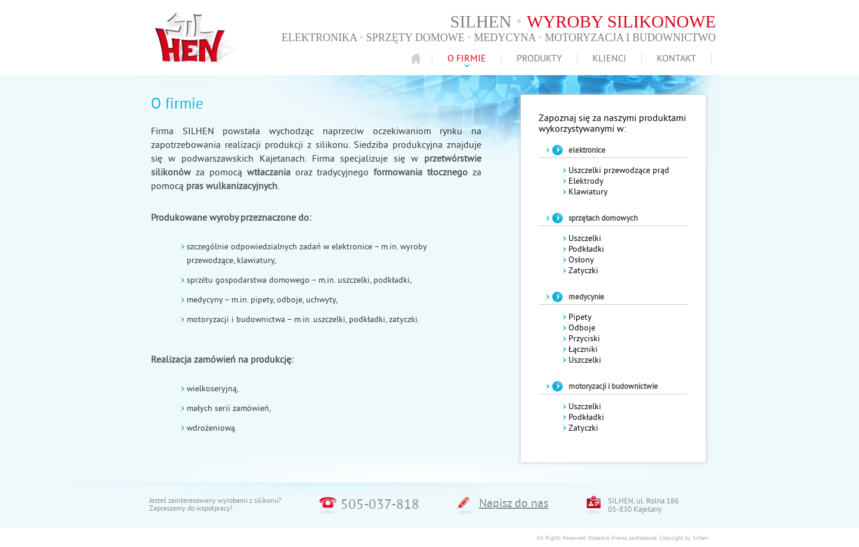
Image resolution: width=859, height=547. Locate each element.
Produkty (539, 58)
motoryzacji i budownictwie (613, 386)
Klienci (609, 58)
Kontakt (676, 58)
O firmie (466, 58)
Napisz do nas (513, 503)
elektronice (586, 150)
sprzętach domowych (603, 218)
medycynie (586, 297)
